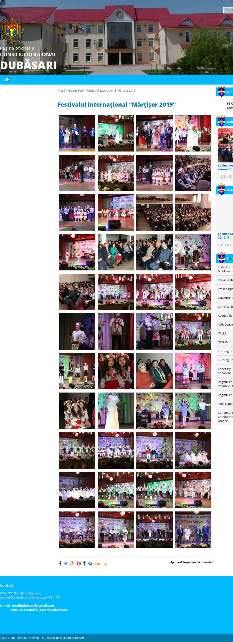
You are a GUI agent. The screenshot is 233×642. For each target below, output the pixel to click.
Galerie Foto (76, 90)
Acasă (61, 90)
